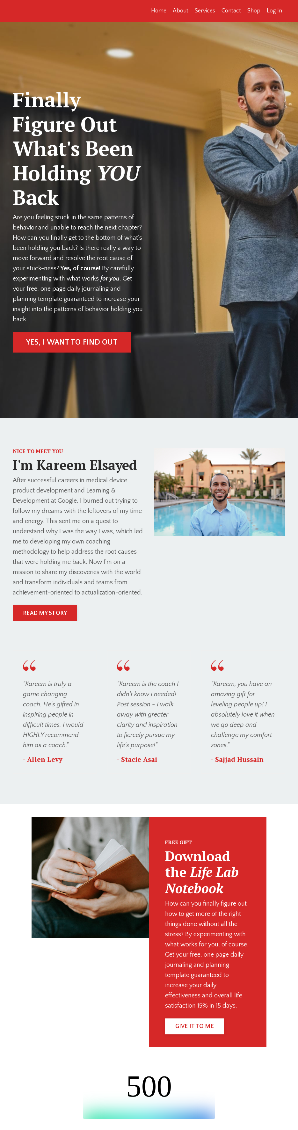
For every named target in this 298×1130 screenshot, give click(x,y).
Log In (274, 11)
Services (205, 11)
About (180, 11)
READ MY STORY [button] (45, 613)
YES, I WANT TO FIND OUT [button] (72, 342)
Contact (231, 11)
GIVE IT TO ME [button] (194, 1026)
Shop (253, 11)
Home (158, 11)
